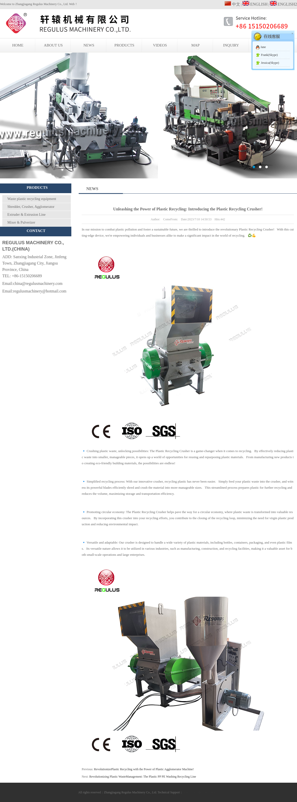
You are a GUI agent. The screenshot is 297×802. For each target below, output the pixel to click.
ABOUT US (53, 45)
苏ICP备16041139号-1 (204, 792)
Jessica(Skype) (270, 63)
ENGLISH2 (283, 4)
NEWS (89, 45)
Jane (263, 47)
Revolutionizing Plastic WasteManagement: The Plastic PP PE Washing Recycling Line (142, 776)
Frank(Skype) (269, 55)
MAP (195, 45)
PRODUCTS (124, 45)
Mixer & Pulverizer (21, 222)
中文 (232, 4)
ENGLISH (255, 4)
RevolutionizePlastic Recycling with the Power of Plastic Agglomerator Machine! (144, 769)
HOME (17, 45)
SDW (186, 792)
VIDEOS (160, 45)
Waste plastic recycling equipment (31, 199)
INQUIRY (231, 45)
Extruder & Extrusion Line (26, 215)
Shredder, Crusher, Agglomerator (31, 207)
